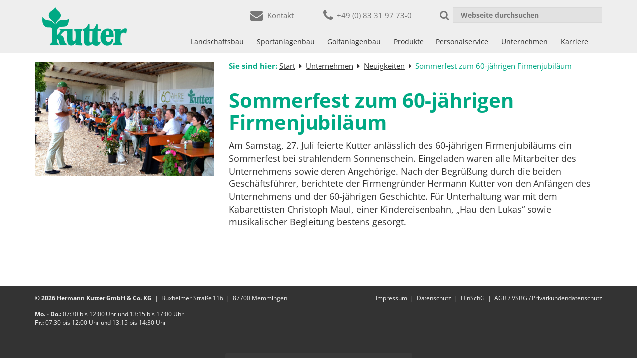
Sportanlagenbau (286, 41)
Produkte (409, 41)
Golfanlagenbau (354, 41)
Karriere (574, 41)
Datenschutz (434, 298)
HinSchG (473, 298)
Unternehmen (524, 41)
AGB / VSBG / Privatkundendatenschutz (548, 298)
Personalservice (462, 41)
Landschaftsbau (217, 41)
